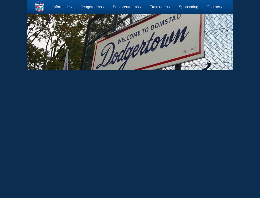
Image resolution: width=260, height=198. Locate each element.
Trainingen (160, 7)
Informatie (62, 7)
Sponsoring (188, 7)
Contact (215, 7)
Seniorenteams (127, 7)
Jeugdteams (92, 7)
